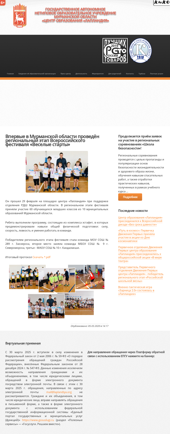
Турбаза (142, 73)
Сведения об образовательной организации (37, 73)
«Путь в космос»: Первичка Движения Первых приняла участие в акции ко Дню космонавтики (136, 236)
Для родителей (114, 73)
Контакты (130, 73)
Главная (10, 73)
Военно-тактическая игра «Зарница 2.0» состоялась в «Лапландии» (136, 290)
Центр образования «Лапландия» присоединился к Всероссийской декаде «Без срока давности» (140, 221)
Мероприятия (98, 73)
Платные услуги (156, 73)
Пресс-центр (66, 73)
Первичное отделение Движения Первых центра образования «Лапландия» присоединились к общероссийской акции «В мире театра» (140, 254)
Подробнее (130, 197)
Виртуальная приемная (23, 343)
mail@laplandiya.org (59, 392)
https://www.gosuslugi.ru (38, 420)
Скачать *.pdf (41, 257)
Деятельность (81, 73)
